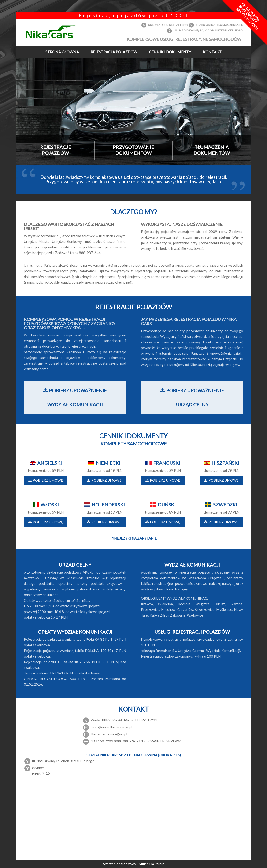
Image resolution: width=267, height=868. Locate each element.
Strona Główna (62, 51)
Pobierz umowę (45, 480)
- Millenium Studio (151, 864)
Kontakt (212, 51)
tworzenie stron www (120, 864)
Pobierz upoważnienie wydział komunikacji (75, 397)
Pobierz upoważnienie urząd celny (192, 397)
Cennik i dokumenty (170, 51)
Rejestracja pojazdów (114, 51)
